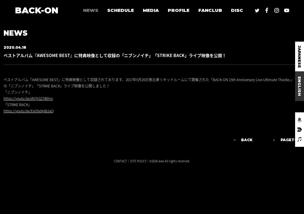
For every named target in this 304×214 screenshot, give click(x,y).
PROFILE (178, 10)
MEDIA (151, 10)
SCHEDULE (120, 10)
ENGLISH (299, 86)
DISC (237, 10)
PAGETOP (290, 140)
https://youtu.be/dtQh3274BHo (28, 98)
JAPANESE (299, 56)
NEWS (90, 10)
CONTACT (120, 161)
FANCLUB (210, 10)
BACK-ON (36, 10)
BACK (246, 140)
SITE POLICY (138, 161)
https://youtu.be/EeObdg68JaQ (29, 111)
